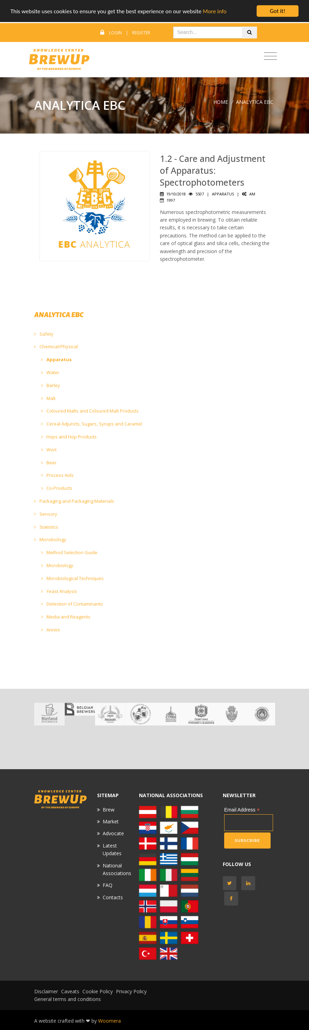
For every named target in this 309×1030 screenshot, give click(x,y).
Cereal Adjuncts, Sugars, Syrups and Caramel (91, 424)
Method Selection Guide (69, 552)
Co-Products (56, 488)
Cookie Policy (97, 991)
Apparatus (56, 359)
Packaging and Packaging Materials (74, 501)
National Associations (117, 869)
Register (141, 33)
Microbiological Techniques (72, 578)
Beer (49, 462)
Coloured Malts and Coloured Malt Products (90, 411)
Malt (48, 398)
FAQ (107, 885)
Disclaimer (46, 991)
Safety (43, 334)
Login (115, 33)
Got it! (277, 11)
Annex (50, 630)
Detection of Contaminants (72, 604)
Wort (49, 449)
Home (220, 102)
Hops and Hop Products (69, 437)
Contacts (113, 897)
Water (50, 372)
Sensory (45, 514)
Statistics (46, 527)
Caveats (70, 991)
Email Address (242, 810)
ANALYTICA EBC (254, 102)
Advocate (113, 833)
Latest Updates (112, 849)
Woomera (109, 1020)
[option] (49, 714)
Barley (50, 385)
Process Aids (57, 475)
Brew (109, 809)
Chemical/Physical (56, 346)
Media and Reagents (65, 617)
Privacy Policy (131, 991)
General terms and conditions (67, 999)
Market (111, 821)
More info (215, 11)
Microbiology (50, 539)
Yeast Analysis (59, 591)
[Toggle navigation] (270, 56)
